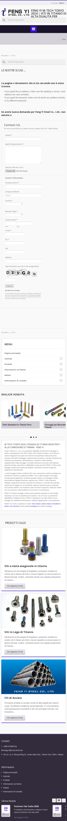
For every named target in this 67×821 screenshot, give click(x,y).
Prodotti (8, 364)
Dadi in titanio (47, 504)
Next (64, 800)
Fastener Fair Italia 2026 (26, 806)
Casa (64, 39)
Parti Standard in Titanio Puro (17, 425)
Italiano (61, 3)
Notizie (7, 375)
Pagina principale (12, 353)
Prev (54, 800)
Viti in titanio (36, 504)
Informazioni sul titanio (15, 370)
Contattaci (33, 506)
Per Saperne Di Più (15, 586)
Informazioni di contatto (15, 381)
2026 (6, 815)
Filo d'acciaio (14, 506)
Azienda (8, 359)
